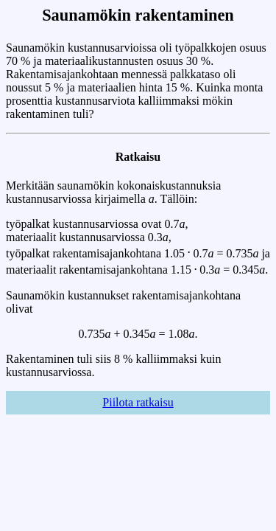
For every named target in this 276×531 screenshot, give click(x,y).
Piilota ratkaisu (137, 402)
